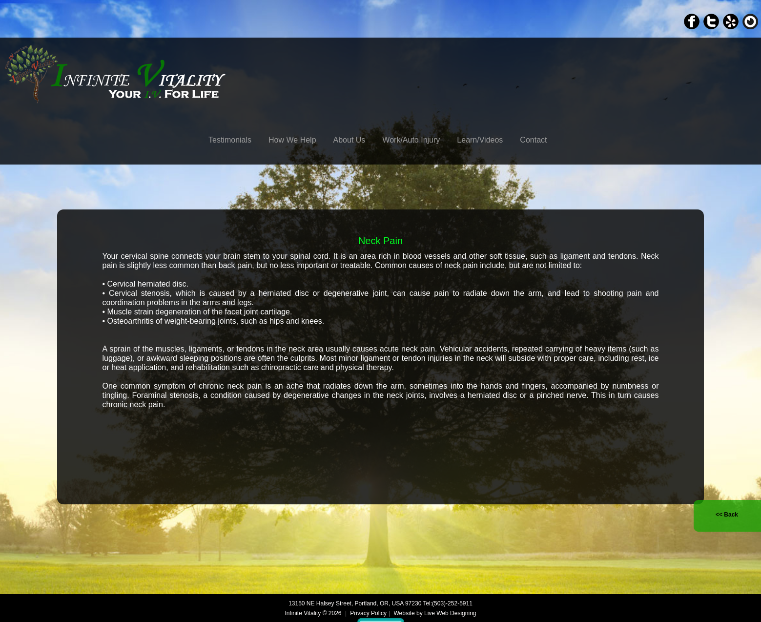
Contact (533, 140)
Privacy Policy (368, 613)
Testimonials (229, 140)
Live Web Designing (450, 613)
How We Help (292, 140)
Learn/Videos (480, 140)
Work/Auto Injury (411, 140)
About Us (349, 140)
